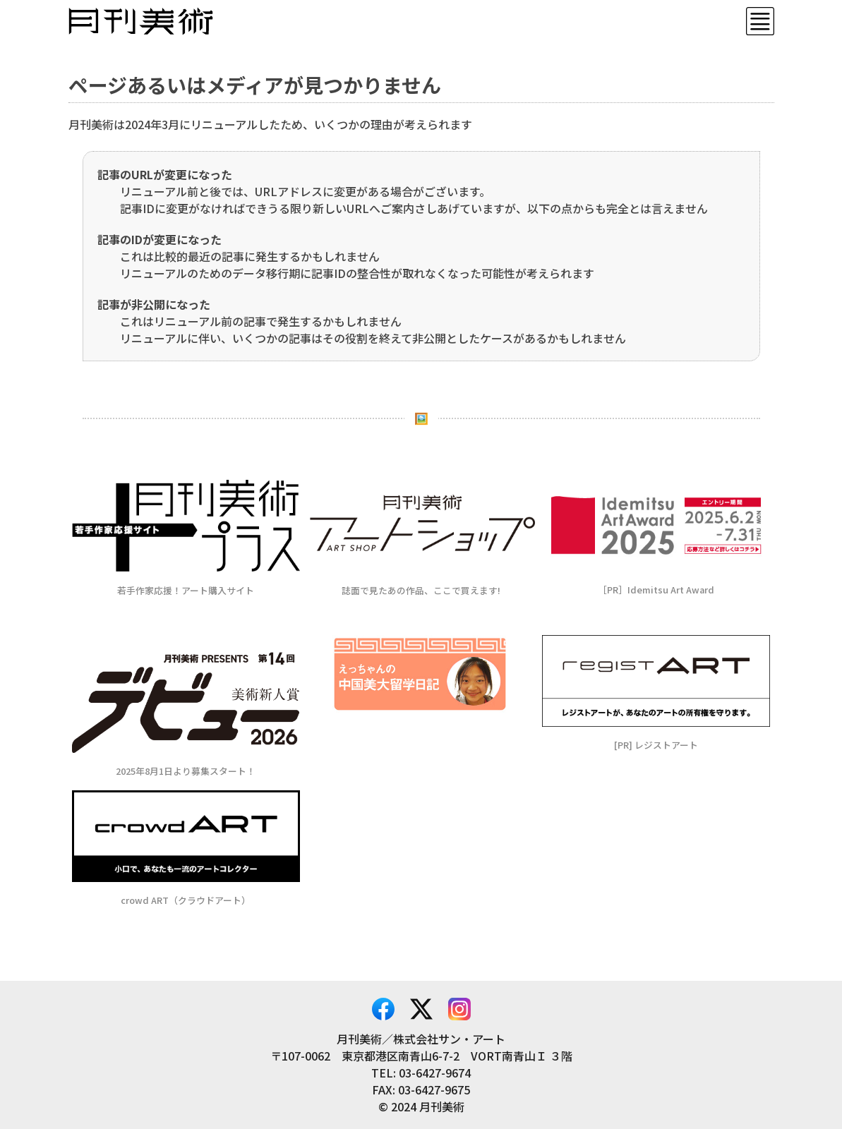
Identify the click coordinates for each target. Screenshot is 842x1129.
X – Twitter (421, 1009)
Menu (760, 21)
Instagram (459, 1009)
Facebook (383, 1009)
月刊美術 (140, 21)
